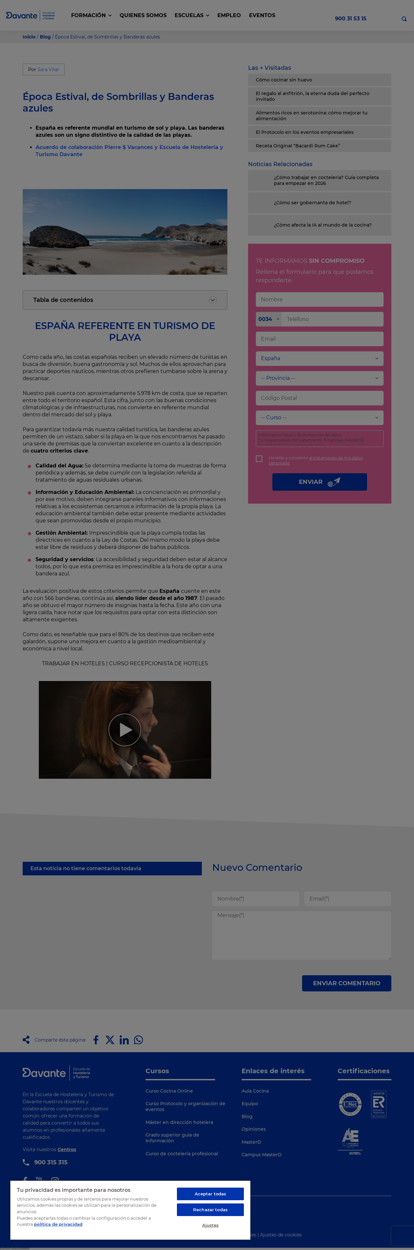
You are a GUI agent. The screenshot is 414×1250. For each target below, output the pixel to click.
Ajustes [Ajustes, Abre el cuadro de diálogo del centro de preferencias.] (210, 1225)
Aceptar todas (210, 1193)
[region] (130, 1210)
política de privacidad (58, 1224)
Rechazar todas (210, 1209)
